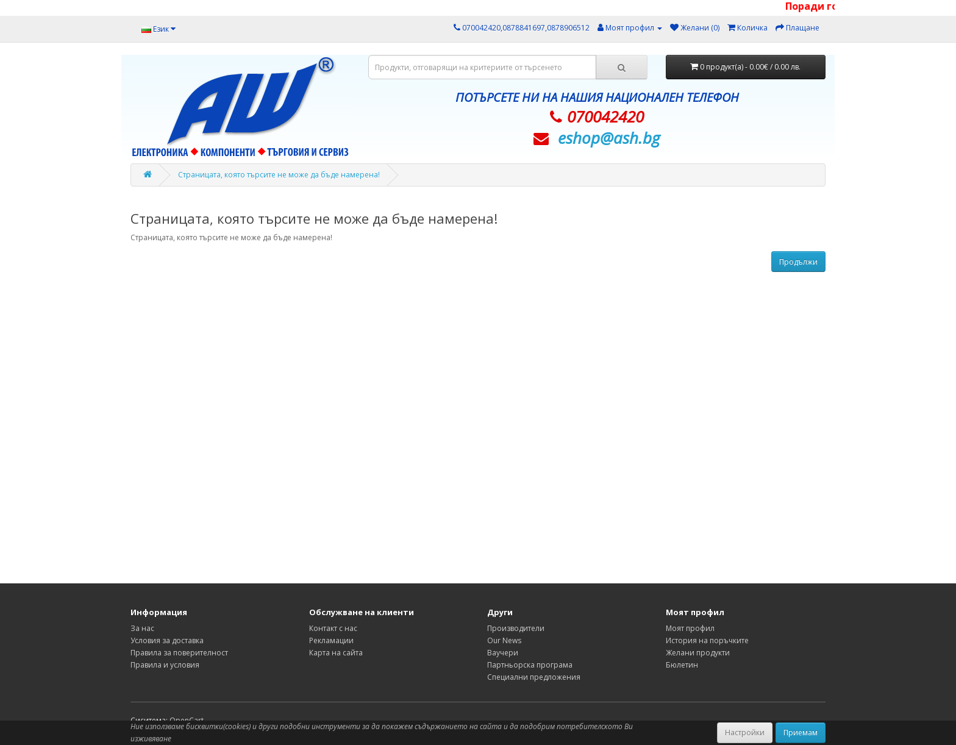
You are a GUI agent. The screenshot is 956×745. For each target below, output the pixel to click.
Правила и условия (164, 665)
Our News (504, 640)
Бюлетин (682, 665)
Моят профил (690, 628)
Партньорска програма (530, 665)
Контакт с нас (333, 628)
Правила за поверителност (179, 652)
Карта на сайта (336, 652)
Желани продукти (698, 652)
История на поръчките (707, 640)
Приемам (800, 732)
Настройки (745, 732)
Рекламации (331, 640)
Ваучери (502, 652)
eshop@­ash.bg (609, 138)
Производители (515, 628)
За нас (142, 628)
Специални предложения (533, 677)
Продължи (798, 262)
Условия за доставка (167, 640)
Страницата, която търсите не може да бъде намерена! (279, 174)
